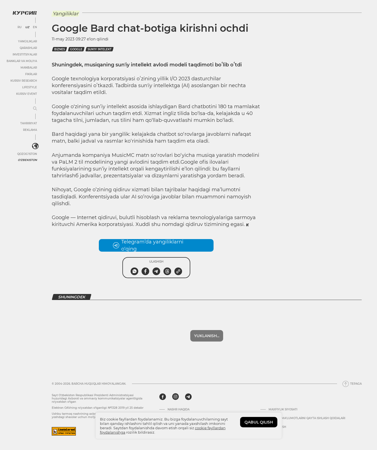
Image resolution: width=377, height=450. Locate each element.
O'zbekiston (27, 160)
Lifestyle (29, 87)
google (76, 49)
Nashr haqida (178, 409)
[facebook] (162, 396)
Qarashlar (28, 48)
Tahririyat (28, 123)
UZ (27, 27)
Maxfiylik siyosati (283, 409)
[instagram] (175, 396)
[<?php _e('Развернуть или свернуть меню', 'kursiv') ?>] (35, 146)
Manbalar (29, 67)
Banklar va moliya (22, 61)
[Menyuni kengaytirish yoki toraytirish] (35, 109)
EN (35, 27)
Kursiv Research (23, 81)
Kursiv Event (26, 94)
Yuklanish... (206, 335)
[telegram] (188, 396)
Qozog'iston (27, 154)
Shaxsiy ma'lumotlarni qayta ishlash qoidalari (307, 418)
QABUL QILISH (258, 422)
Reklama (30, 130)
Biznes (59, 49)
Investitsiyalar (25, 54)
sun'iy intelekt (99, 49)
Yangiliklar (27, 41)
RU (20, 27)
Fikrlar (31, 74)
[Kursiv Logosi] (24, 13)
